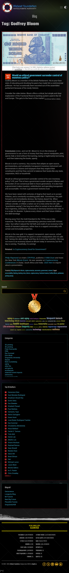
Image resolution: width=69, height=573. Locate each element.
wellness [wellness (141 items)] (56, 329)
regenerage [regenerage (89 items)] (52, 327)
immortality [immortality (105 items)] (42, 324)
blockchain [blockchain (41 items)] (23, 321)
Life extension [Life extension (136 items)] (9, 326)
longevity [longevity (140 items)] (26, 326)
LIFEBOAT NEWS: (40, 535)
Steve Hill (11, 454)
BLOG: (37, 541)
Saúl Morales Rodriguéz (16, 395)
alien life (8, 366)
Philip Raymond (11, 258)
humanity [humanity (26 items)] (31, 324)
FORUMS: (29, 556)
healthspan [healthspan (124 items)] (24, 324)
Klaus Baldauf (13, 429)
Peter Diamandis (11, 349)
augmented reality (11, 377)
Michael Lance (13, 462)
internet (50, 270)
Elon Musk (8, 355)
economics (38, 270)
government (44, 270)
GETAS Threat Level (34, 527)
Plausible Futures (11, 502)
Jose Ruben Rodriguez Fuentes (19, 420)
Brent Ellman (12, 457)
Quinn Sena (12, 401)
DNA (6, 351)
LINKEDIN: (21, 538)
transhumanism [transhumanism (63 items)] (47, 330)
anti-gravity (9, 368)
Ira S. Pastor (12, 470)
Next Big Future (10, 499)
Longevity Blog (10, 494)
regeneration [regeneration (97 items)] (62, 327)
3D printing (9, 345)
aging (7, 364)
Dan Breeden (12, 403)
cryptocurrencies (29, 270)
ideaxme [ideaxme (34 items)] (36, 324)
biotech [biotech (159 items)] (59, 318)
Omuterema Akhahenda (16, 426)
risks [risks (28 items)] (15, 330)
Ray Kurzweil (9, 353)
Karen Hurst (12, 417)
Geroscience (9, 491)
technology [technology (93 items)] (37, 330)
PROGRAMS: (39, 550)
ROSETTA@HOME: (21, 553)
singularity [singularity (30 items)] (19, 330)
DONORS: (27, 544)
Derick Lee (11, 437)
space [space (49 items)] (23, 330)
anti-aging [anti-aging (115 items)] (25, 318)
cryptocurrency (35, 273)
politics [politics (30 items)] (40, 327)
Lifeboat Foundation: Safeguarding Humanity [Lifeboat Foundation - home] (29, 7)
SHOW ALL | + (8, 476)
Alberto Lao (12, 440)
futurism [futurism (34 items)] (7, 324)
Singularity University (12, 358)
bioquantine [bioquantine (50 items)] (42, 319)
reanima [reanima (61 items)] (45, 327)
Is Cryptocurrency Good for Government (29, 249)
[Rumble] (60, 564)
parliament (61, 273)
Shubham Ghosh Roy (15, 398)
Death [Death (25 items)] (46, 321)
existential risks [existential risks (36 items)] (52, 321)
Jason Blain (12, 465)
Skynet (7, 360)
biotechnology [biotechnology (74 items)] (9, 321)
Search (64, 291)
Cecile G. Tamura (14, 431)
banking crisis (22, 273)
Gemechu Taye (13, 412)
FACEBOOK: (21, 535)
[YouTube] (56, 564)
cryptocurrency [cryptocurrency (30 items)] (38, 321)
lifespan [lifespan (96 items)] (18, 327)
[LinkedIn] (52, 564)
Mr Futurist (9, 497)
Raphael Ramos (13, 445)
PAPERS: (38, 553)
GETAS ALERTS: (40, 538)
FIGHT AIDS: (23, 547)
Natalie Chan (12, 451)
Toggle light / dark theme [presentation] (65, 7)
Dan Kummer (12, 423)
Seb (9, 459)
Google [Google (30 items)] (11, 324)
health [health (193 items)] (16, 323)
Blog (34, 17)
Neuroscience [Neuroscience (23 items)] (35, 327)
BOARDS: (38, 544)
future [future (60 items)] (63, 321)
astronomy (9, 375)
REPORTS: (38, 547)
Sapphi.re (34, 564)
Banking (15, 273)
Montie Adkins (13, 468)
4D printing (9, 347)
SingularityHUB (10, 505)
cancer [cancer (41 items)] (33, 321)
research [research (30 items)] (12, 330)
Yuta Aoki (11, 434)
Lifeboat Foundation (15, 564)
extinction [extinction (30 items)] (58, 321)
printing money (9, 276)
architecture (9, 370)
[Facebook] (44, 564)
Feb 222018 (8, 76)
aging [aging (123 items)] (9, 318)
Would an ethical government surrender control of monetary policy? (37, 76)
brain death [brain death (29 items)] (28, 321)
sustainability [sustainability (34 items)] (29, 330)
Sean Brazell (12, 448)
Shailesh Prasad (14, 406)
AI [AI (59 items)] (13, 319)
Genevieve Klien (13, 392)
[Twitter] (48, 564)
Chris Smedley (13, 473)
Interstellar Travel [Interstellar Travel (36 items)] (52, 324)
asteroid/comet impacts (13, 372)
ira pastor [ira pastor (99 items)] (60, 324)
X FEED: (22, 541)
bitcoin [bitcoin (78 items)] (17, 321)
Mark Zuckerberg (11, 362)
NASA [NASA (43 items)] (31, 327)
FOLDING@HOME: (21, 550)
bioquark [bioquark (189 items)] (51, 318)
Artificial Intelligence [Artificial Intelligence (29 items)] (34, 319)
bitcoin (22, 270)
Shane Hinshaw (13, 443)
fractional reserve (44, 273)
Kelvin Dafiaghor (14, 415)
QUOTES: (38, 556)
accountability (9, 273)
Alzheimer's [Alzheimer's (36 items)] (17, 319)
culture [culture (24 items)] (43, 321)
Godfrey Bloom (53, 273)
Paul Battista (12, 409)
